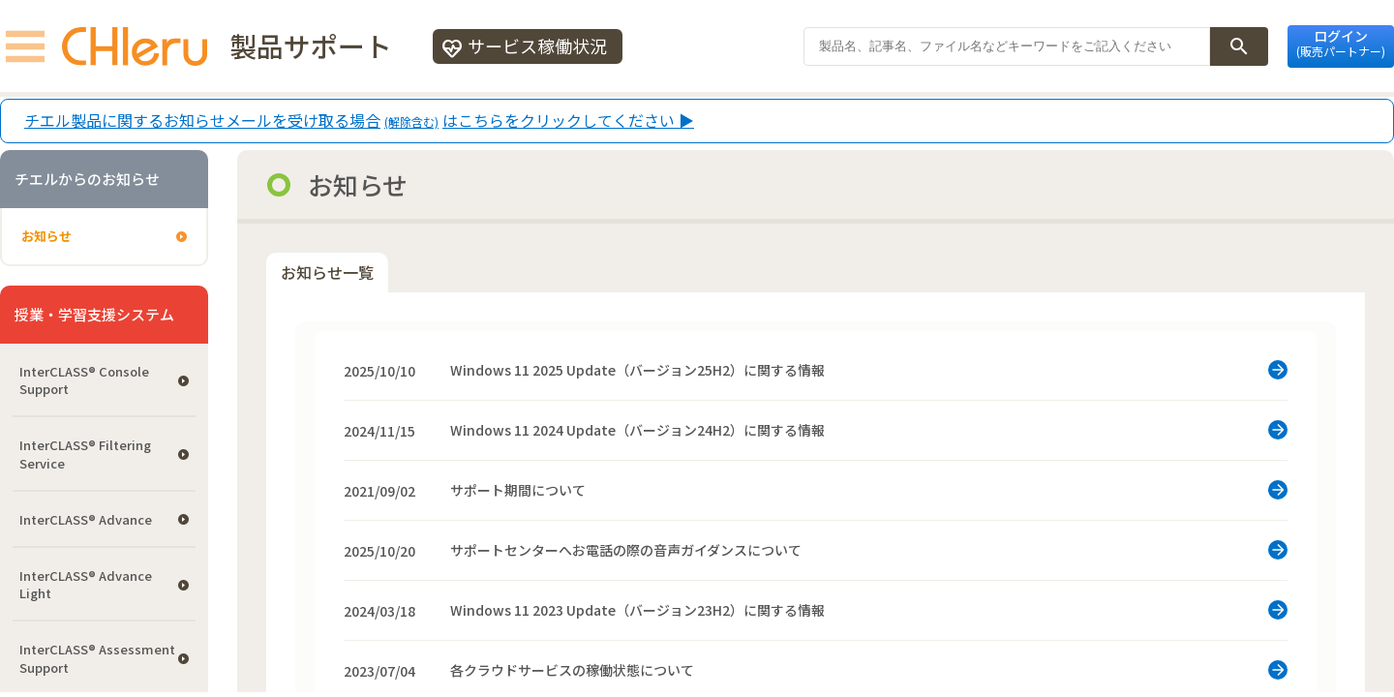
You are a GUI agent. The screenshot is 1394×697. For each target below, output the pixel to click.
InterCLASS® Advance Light (85, 584)
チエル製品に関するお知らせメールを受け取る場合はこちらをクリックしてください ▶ (359, 121)
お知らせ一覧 (327, 272)
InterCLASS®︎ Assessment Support (97, 658)
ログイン (1340, 42)
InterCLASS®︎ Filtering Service (85, 453)
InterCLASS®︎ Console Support (84, 380)
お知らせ (46, 236)
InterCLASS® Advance (85, 519)
